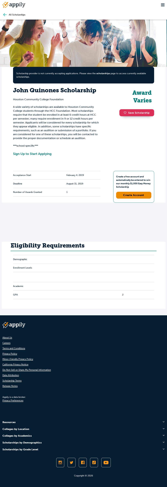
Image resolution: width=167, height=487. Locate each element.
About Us (7, 337)
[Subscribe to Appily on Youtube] (106, 462)
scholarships (103, 73)
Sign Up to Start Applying (32, 154)
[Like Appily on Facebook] (83, 462)
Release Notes (10, 386)
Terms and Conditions (13, 348)
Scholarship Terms (12, 380)
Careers (6, 343)
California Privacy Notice (15, 364)
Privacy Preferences (12, 400)
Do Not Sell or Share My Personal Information (26, 369)
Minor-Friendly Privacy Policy (17, 359)
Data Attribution (10, 375)
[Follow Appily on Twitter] (72, 462)
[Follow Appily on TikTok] (94, 462)
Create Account (133, 195)
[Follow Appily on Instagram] (60, 462)
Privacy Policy (9, 353)
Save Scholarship (137, 112)
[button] (126, 112)
